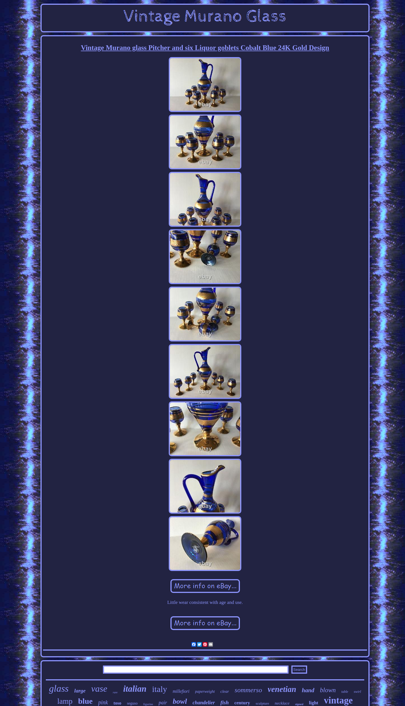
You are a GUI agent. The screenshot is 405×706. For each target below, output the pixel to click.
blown (328, 690)
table (344, 692)
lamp (65, 701)
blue (85, 701)
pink (103, 702)
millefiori (181, 691)
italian (135, 689)
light (313, 702)
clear (224, 691)
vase (99, 688)
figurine (148, 704)
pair (163, 702)
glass (59, 688)
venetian (282, 689)
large (80, 691)
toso (118, 703)
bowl (180, 701)
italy (159, 689)
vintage (338, 700)
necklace (282, 703)
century (242, 702)
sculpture (262, 703)
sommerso (248, 690)
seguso (132, 703)
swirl (357, 691)
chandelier (204, 702)
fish (224, 702)
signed (299, 704)
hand (308, 690)
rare (115, 692)
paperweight (205, 691)
